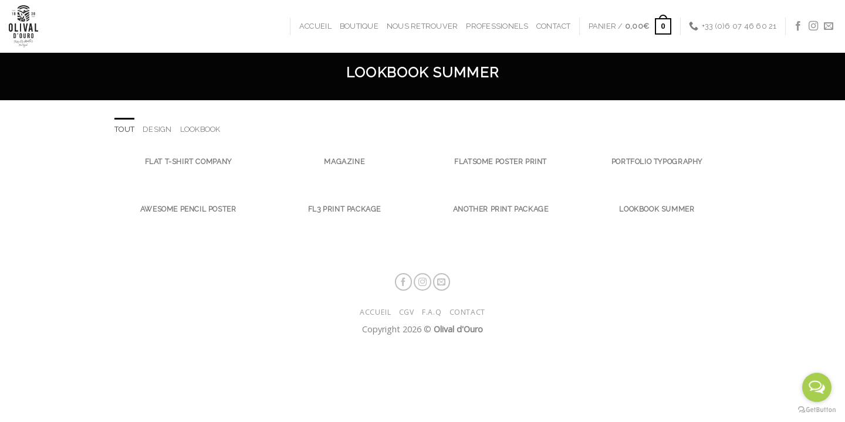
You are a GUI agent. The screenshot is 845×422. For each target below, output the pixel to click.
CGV (406, 312)
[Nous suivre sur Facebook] (798, 26)
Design (157, 129)
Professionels (497, 26)
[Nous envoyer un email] (828, 26)
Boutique (359, 26)
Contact (553, 26)
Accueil (315, 26)
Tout (124, 129)
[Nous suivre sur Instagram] (813, 26)
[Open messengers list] (817, 387)
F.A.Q (431, 312)
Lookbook (200, 129)
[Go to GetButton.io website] (817, 410)
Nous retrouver (422, 26)
